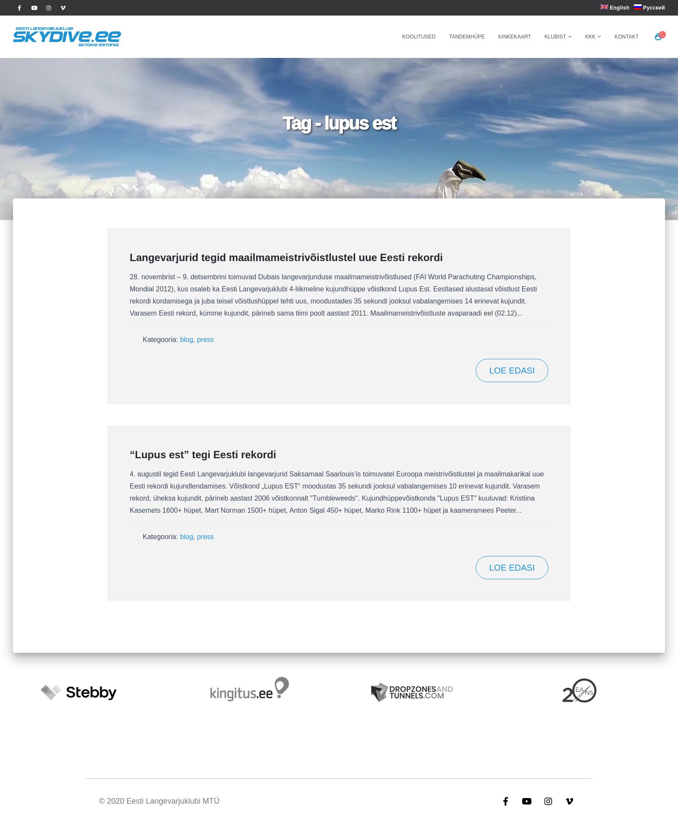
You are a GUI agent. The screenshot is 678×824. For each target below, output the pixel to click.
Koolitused (418, 37)
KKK (590, 37)
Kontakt (626, 37)
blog (186, 339)
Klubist (555, 37)
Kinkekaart (514, 37)
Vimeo (569, 801)
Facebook (506, 801)
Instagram (548, 801)
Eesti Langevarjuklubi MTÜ (172, 801)
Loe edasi (512, 370)
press (205, 339)
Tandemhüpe (467, 37)
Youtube (527, 801)
